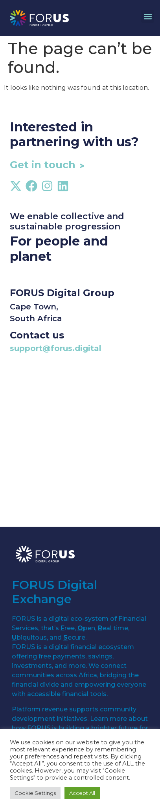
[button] (147, 16)
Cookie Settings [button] (35, 793)
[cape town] (80, 448)
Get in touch (42, 165)
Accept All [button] (82, 793)
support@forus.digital (55, 348)
